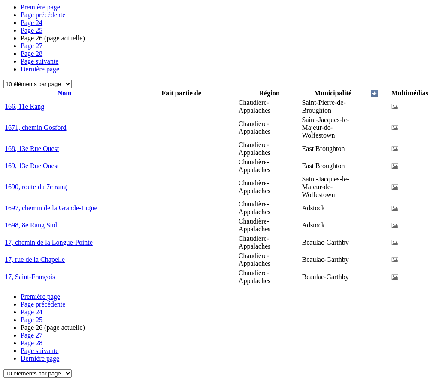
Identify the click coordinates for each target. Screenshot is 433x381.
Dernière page (40, 69)
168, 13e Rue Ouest (32, 148)
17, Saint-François (30, 276)
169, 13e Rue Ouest (32, 165)
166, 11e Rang (24, 106)
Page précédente (43, 14)
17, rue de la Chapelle (35, 259)
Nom (65, 93)
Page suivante (39, 61)
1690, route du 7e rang (36, 186)
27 (31, 45)
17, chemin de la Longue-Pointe (49, 242)
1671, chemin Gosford (36, 127)
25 (31, 30)
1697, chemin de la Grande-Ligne (51, 208)
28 (31, 53)
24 (31, 22)
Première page (40, 7)
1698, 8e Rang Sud (31, 225)
